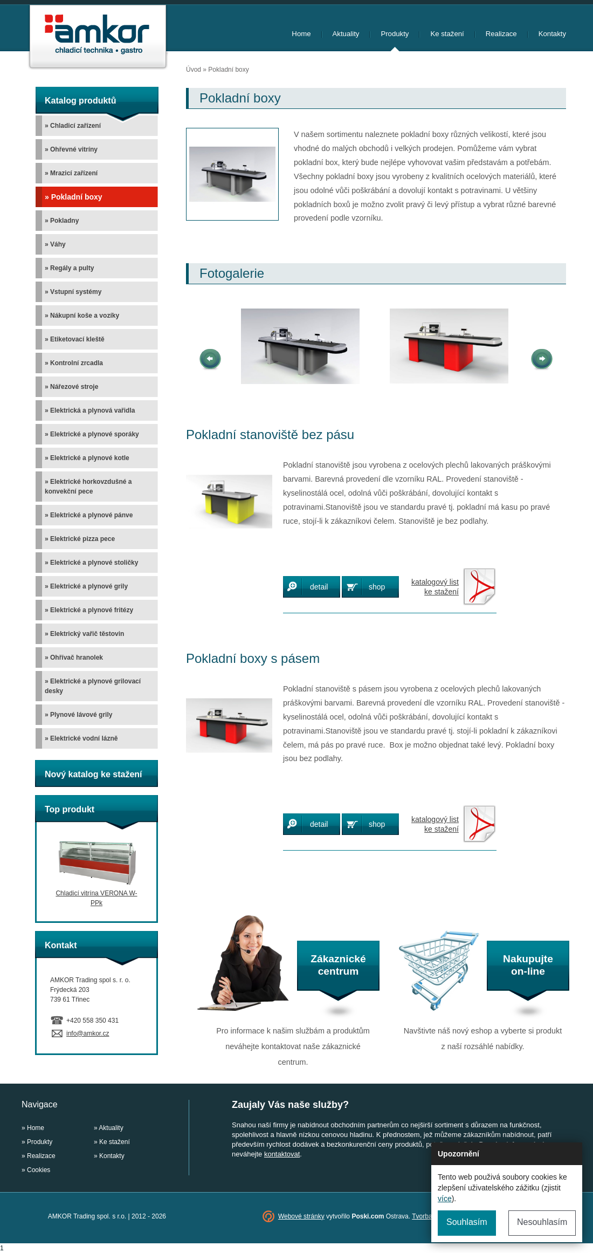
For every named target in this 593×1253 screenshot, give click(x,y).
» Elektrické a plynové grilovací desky (93, 686)
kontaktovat (282, 1154)
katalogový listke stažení (435, 587)
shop (377, 587)
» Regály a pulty (69, 268)
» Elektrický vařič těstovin (84, 634)
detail (319, 587)
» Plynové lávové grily (78, 714)
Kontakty (552, 34)
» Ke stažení (112, 1142)
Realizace (501, 34)
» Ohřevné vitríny (71, 149)
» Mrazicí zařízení (71, 173)
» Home (33, 1128)
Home (301, 34)
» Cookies (36, 1170)
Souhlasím (466, 1222)
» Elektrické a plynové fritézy (89, 610)
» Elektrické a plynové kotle (87, 458)
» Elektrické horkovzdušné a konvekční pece (88, 486)
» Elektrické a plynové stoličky (91, 562)
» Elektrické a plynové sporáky (92, 434)
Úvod (193, 69)
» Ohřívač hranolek (74, 657)
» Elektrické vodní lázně (81, 738)
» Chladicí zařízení (73, 125)
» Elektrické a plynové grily (86, 586)
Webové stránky (301, 1216)
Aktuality (346, 34)
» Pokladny (62, 220)
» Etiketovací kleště (75, 339)
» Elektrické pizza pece (80, 539)
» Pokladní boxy (73, 197)
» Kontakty (109, 1156)
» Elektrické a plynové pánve (89, 515)
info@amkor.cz (87, 1033)
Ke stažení (447, 34)
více (445, 1198)
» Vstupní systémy (73, 292)
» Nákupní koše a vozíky (82, 315)
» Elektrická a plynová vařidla (90, 410)
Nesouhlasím (542, 1222)
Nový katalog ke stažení (93, 774)
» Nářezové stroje (71, 387)
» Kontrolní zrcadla (74, 363)
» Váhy (55, 244)
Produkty (395, 34)
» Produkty (37, 1142)
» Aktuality (108, 1128)
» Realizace (39, 1156)
